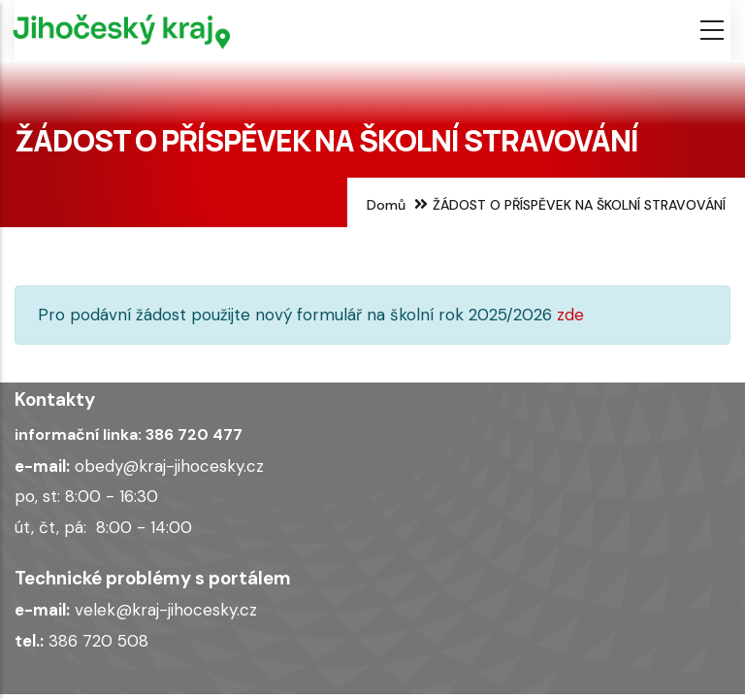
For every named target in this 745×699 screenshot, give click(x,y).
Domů (386, 205)
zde (570, 314)
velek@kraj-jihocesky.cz (166, 609)
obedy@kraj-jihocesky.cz (169, 466)
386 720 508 (98, 640)
